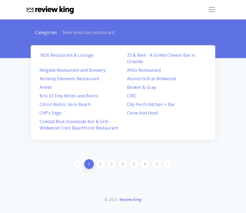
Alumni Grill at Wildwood (151, 79)
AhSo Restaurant (144, 70)
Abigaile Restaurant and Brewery (73, 70)
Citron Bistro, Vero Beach (65, 104)
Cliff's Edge (51, 113)
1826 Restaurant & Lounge (66, 55)
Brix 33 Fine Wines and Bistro (69, 96)
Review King (130, 199)
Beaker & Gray (141, 87)
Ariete (46, 87)
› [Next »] (167, 163)
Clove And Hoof (142, 113)
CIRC (131, 96)
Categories (46, 32)
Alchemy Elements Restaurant (69, 79)
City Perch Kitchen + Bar (151, 104)
